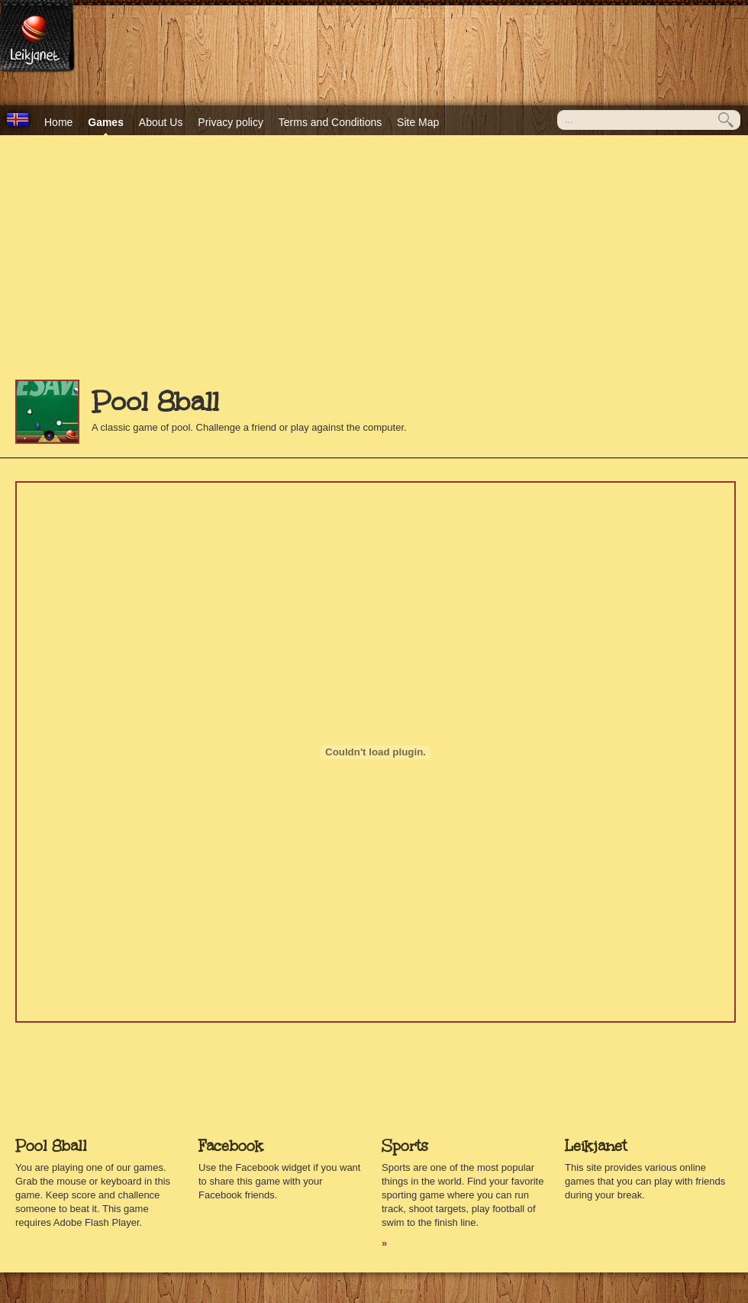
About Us (161, 122)
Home (58, 122)
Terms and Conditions (330, 122)
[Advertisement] (374, 265)
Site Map (418, 122)
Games (106, 122)
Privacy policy (230, 122)
